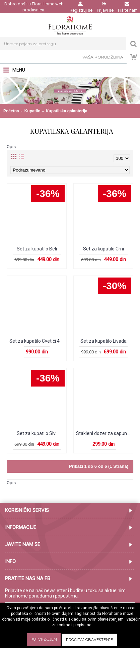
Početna (11, 111)
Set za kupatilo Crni (103, 248)
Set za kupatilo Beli (37, 248)
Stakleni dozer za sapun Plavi (104, 433)
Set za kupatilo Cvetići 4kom (37, 341)
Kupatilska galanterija (66, 111)
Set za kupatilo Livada (103, 341)
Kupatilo (32, 111)
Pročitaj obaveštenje (89, 639)
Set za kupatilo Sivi (37, 433)
